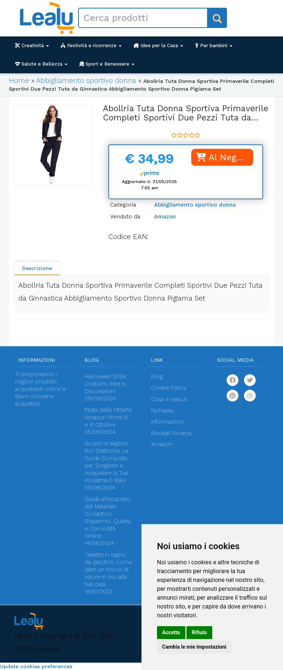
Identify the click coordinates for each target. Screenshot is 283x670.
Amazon (165, 216)
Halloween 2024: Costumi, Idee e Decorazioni (106, 383)
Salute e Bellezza (41, 64)
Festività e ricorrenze (91, 45)
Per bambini (214, 45)
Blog (157, 376)
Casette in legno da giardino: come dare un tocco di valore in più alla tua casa (108, 569)
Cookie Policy (168, 388)
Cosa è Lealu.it (169, 399)
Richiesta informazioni (167, 416)
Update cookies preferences (36, 666)
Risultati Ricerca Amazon (171, 439)
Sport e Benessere (106, 64)
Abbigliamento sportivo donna (86, 80)
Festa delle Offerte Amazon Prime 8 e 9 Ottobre (108, 417)
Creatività (32, 45)
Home (19, 80)
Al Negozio (224, 157)
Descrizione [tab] (37, 268)
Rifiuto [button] (199, 632)
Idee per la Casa (158, 45)
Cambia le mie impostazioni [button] (194, 647)
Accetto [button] (171, 632)
